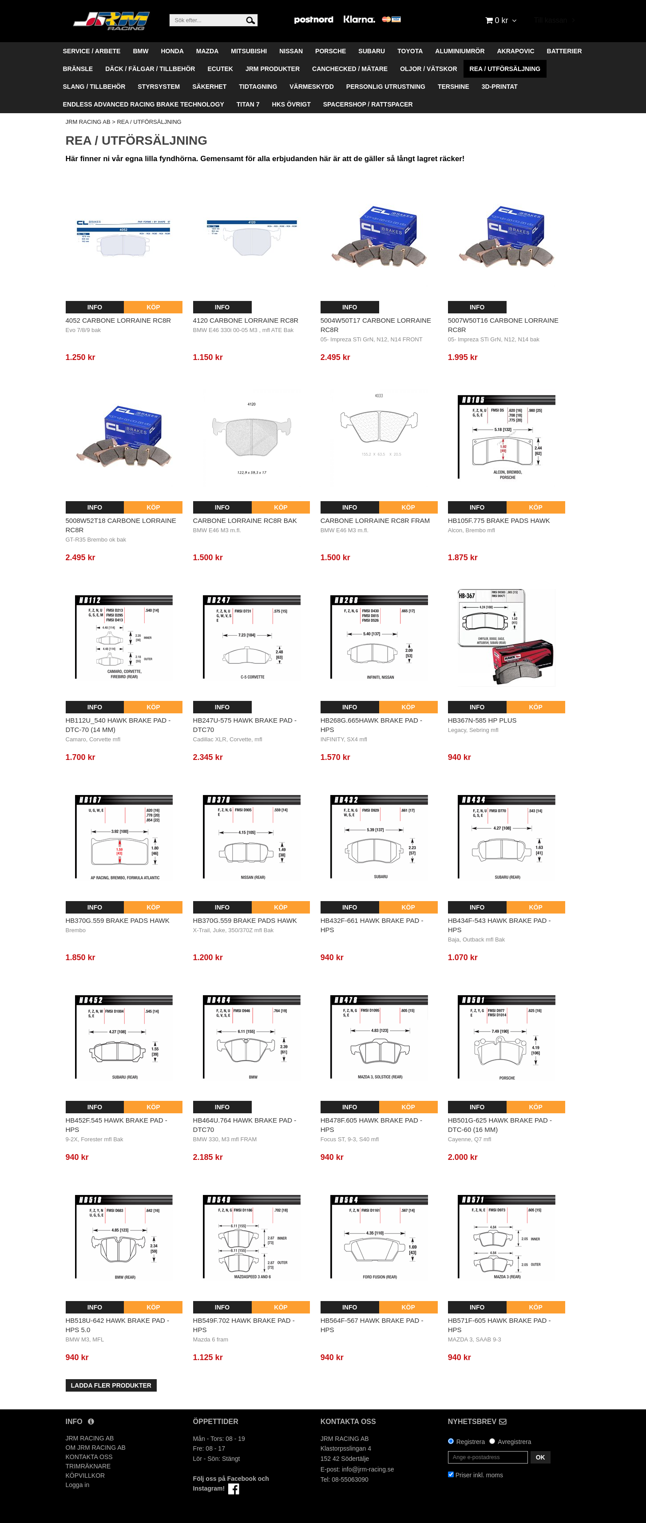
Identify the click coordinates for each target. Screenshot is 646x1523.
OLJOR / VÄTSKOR (428, 68)
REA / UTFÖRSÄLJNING (505, 68)
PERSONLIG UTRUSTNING (385, 86)
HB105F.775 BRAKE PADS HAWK (499, 520)
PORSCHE (330, 51)
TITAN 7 (248, 104)
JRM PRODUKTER (273, 68)
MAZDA (207, 51)
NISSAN (291, 51)
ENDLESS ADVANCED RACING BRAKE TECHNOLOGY (143, 104)
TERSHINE (453, 86)
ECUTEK (220, 68)
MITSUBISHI (249, 51)
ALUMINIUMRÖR (459, 51)
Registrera (470, 1441)
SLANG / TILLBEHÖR (94, 86)
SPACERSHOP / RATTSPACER (368, 104)
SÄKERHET (209, 86)
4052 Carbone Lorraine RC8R (118, 320)
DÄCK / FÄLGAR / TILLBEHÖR (150, 68)
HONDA (172, 51)
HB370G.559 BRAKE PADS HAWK (118, 920)
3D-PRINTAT (500, 86)
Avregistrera (514, 1441)
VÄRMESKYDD (311, 86)
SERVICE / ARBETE (92, 51)
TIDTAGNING (258, 86)
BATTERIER (564, 51)
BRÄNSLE (78, 68)
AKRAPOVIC (516, 51)
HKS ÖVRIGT (291, 104)
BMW (140, 51)
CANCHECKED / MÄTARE (350, 68)
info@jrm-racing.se (368, 1469)
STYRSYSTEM (159, 86)
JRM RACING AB (88, 122)
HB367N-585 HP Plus (482, 720)
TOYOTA (410, 51)
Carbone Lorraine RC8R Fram (375, 520)
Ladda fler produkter (111, 1385)
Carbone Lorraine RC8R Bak (245, 520)
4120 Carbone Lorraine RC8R (246, 320)
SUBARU (371, 51)
